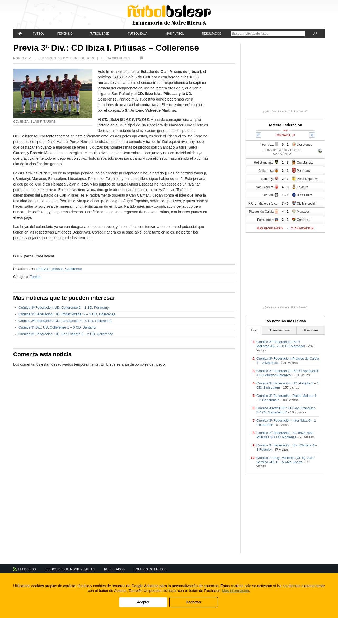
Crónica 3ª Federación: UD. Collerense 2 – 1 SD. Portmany (63, 308)
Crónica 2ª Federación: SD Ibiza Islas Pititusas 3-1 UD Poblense (284, 435)
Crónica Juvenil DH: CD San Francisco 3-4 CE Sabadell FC (286, 410)
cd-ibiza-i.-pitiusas (49, 269)
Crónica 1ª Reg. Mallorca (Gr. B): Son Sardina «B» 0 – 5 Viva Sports (285, 460)
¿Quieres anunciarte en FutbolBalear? (285, 111)
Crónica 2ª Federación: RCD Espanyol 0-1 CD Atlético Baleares (287, 373)
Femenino (65, 33)
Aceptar (143, 602)
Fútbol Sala (137, 33)
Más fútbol (175, 33)
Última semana (279, 330)
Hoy (254, 330)
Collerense (73, 269)
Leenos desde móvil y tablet (70, 569)
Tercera (35, 277)
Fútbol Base (99, 33)
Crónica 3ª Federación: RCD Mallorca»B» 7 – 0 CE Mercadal (280, 344)
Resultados (211, 33)
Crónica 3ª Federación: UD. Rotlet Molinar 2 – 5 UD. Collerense (66, 314)
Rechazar (193, 602)
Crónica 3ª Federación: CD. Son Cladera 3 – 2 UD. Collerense (65, 334)
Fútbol (38, 33)
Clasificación (302, 228)
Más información (235, 590)
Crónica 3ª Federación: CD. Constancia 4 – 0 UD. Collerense (64, 321)
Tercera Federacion (285, 125)
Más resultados (270, 228)
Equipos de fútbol (150, 569)
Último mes (310, 330)
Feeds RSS (27, 569)
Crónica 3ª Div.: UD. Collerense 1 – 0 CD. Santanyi (57, 327)
